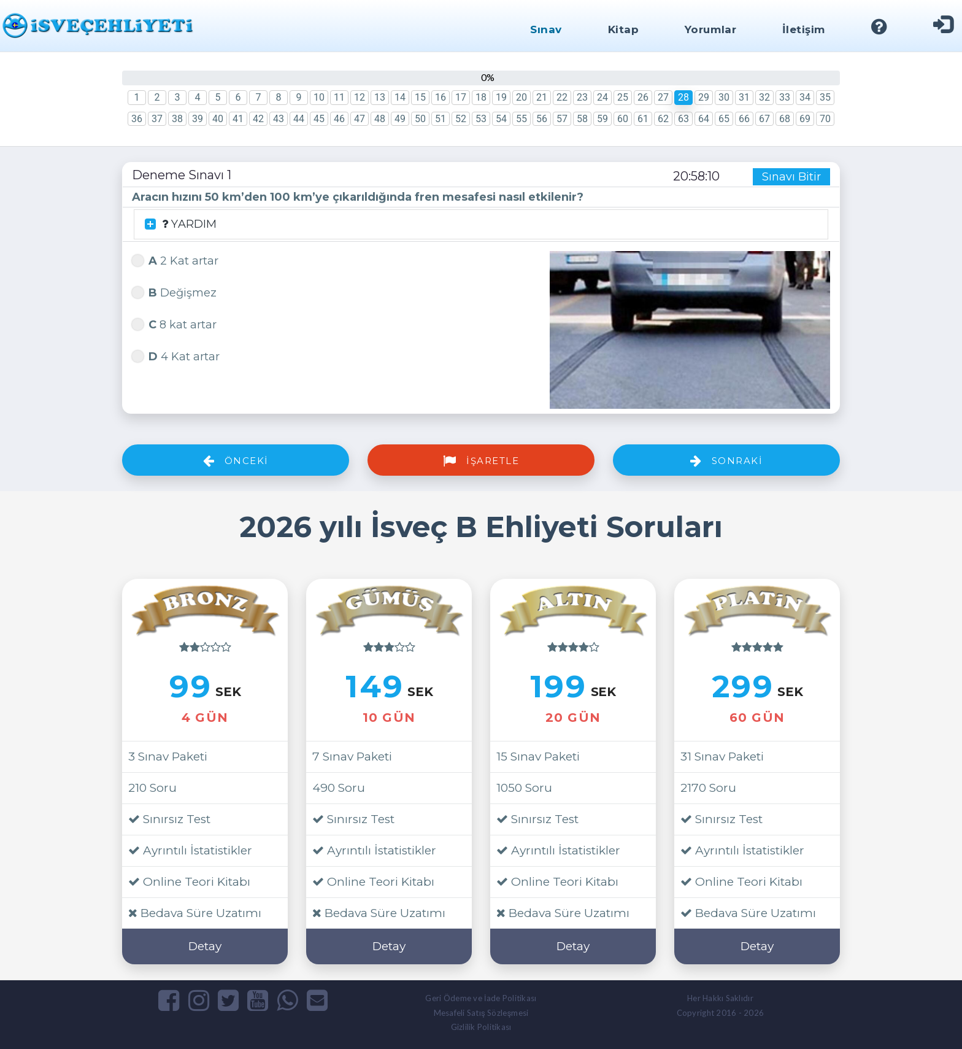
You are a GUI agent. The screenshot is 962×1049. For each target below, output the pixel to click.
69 (804, 119)
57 (562, 119)
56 (541, 119)
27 (663, 97)
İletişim (803, 29)
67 (764, 119)
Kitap (623, 29)
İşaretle (481, 460)
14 (400, 97)
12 (359, 97)
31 (744, 97)
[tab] (481, 224)
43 (278, 119)
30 (723, 97)
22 (562, 97)
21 (541, 97)
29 (703, 97)
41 (238, 119)
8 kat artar (174, 323)
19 (501, 97)
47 (359, 119)
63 (683, 119)
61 (642, 119)
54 (501, 119)
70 (825, 119)
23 (582, 97)
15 (420, 97)
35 (825, 97)
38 (177, 119)
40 (217, 119)
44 (298, 119)
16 (440, 97)
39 (197, 119)
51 (440, 119)
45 (319, 119)
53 (481, 119)
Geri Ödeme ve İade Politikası (480, 998)
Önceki (236, 460)
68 (784, 119)
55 (521, 119)
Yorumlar (710, 29)
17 (460, 97)
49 (400, 119)
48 (379, 119)
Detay (204, 946)
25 (622, 97)
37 (157, 119)
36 (136, 119)
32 (764, 97)
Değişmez (174, 291)
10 (319, 97)
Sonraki (726, 460)
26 (642, 97)
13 (379, 97)
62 (663, 119)
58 (582, 119)
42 (258, 119)
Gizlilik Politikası (481, 1027)
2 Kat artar (175, 259)
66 (744, 119)
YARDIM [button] (181, 224)
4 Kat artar (176, 355)
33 (784, 97)
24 (602, 97)
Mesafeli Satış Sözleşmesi (481, 1013)
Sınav (546, 29)
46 (339, 119)
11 (339, 97)
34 (804, 97)
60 (622, 119)
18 (481, 97)
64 (703, 119)
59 (602, 119)
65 (723, 119)
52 (460, 119)
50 (420, 119)
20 (521, 97)
